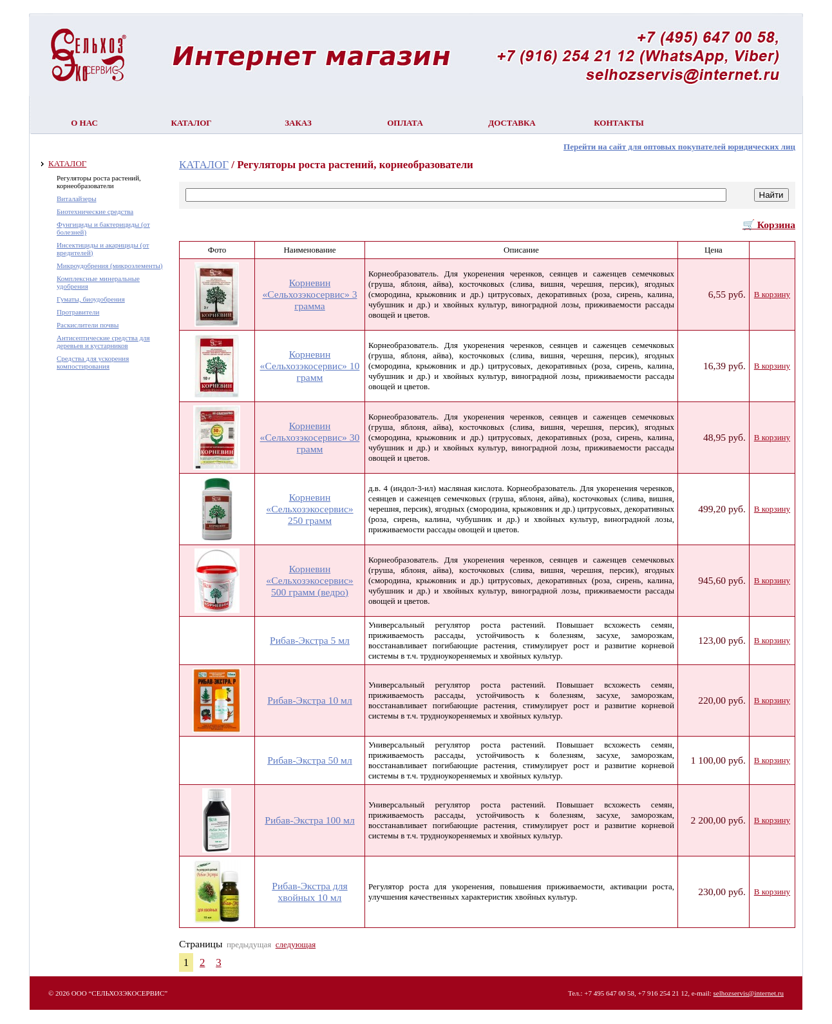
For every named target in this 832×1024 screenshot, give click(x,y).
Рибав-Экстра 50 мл (309, 760)
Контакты (619, 123)
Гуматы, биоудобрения (91, 299)
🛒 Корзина (768, 224)
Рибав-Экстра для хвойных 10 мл (309, 891)
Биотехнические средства (95, 211)
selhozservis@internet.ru (749, 993)
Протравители (78, 312)
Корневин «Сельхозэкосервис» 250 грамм (309, 509)
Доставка (512, 123)
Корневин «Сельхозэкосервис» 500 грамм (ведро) (309, 580)
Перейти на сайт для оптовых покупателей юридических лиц (679, 146)
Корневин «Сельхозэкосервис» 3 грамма (309, 294)
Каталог (191, 123)
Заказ (298, 123)
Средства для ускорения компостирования (93, 362)
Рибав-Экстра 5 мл (310, 640)
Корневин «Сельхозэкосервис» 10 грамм (310, 366)
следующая (296, 944)
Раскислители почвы (87, 325)
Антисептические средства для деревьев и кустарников (103, 341)
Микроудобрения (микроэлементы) (110, 265)
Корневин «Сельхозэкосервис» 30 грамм (310, 437)
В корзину (772, 294)
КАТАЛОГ (67, 163)
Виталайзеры (77, 198)
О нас (84, 123)
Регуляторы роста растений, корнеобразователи (99, 181)
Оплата (405, 123)
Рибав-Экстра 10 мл (309, 700)
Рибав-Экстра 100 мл (309, 820)
